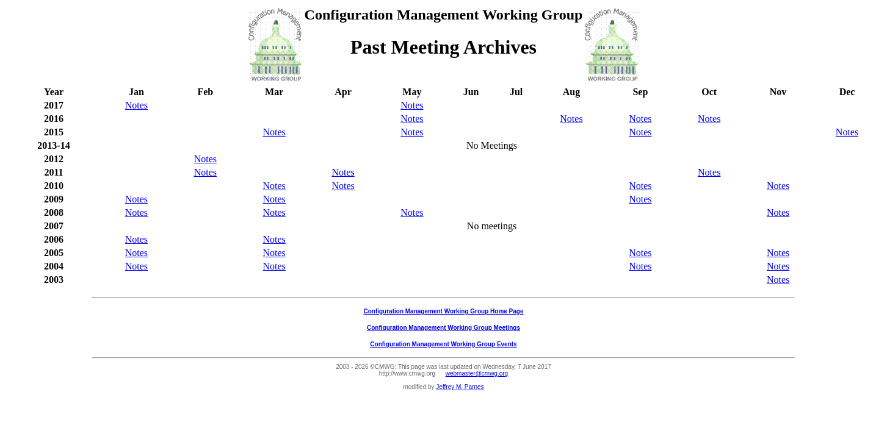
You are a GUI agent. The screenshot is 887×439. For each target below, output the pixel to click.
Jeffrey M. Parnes (459, 387)
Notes (136, 105)
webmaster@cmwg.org (477, 373)
